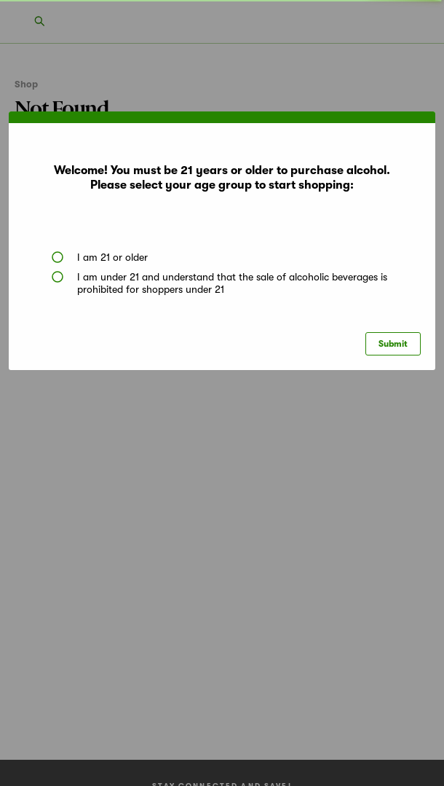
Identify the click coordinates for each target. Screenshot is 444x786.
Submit (393, 344)
